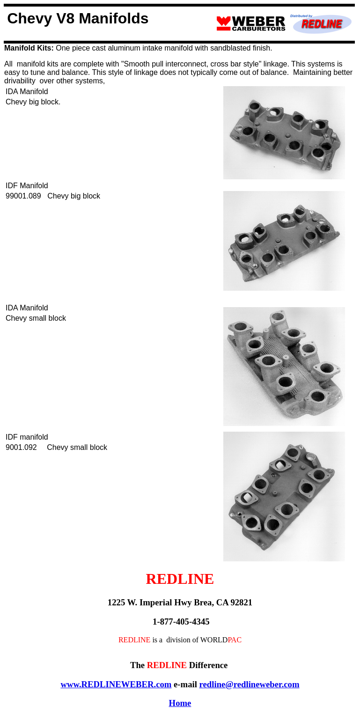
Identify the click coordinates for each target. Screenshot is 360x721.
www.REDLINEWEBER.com (115, 684)
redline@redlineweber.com (249, 684)
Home (180, 703)
